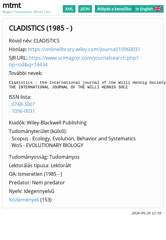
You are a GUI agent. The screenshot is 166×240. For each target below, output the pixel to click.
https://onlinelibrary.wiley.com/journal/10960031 (84, 49)
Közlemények (24, 201)
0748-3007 (23, 106)
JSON (85, 9)
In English (148, 9)
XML (69, 9)
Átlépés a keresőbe (114, 9)
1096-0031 (23, 112)
